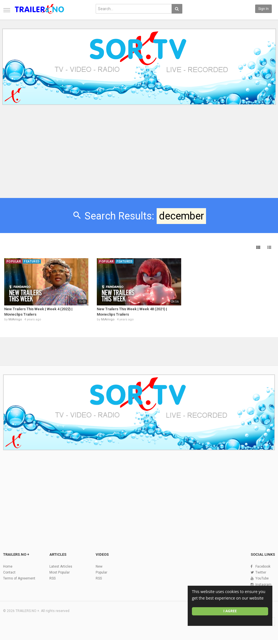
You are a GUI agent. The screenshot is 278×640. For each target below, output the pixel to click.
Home (7, 566)
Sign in (263, 9)
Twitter (260, 572)
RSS (52, 578)
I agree (230, 611)
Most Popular (59, 572)
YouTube (262, 578)
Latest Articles (60, 566)
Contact (9, 572)
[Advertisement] (139, 155)
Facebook (262, 566)
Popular (101, 572)
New (99, 566)
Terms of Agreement (19, 578)
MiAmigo (15, 319)
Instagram (263, 585)
